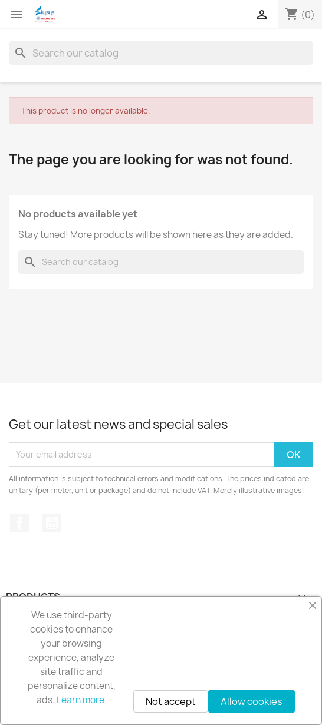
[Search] (161, 53)
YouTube (51, 523)
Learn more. (82, 700)
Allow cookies (251, 701)
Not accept (171, 701)
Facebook (19, 523)
